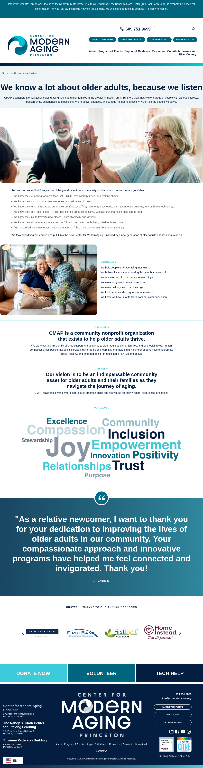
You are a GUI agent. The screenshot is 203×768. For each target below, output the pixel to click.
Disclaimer (173, 756)
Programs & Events (111, 51)
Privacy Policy (185, 756)
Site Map (162, 756)
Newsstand (189, 51)
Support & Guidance (137, 51)
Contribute (174, 51)
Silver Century (187, 54)
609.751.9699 (138, 29)
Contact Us (101, 751)
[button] (23, 633)
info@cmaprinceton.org (177, 698)
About (92, 51)
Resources (158, 51)
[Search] (175, 29)
